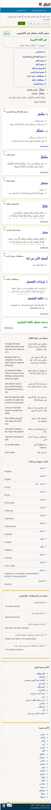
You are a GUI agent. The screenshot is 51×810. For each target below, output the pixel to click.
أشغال (41, 562)
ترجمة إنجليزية (38, 84)
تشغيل (41, 570)
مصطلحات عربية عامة (35, 76)
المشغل (41, 581)
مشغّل (41, 555)
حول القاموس (20, 10)
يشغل (42, 468)
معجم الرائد (39, 64)
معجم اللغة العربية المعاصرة (33, 57)
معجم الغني (39, 61)
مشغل (41, 531)
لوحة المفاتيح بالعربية (39, 10)
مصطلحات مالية (38, 80)
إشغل (42, 476)
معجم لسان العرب (37, 72)
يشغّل (42, 539)
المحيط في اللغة (37, 68)
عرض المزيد (44, 146)
